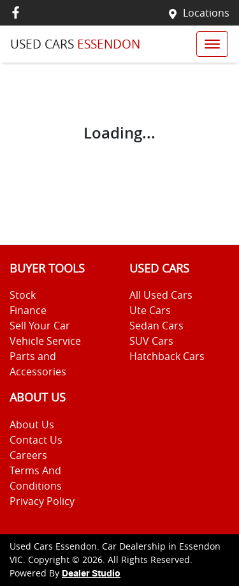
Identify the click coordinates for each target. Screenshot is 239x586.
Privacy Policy (42, 501)
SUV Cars (151, 341)
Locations (206, 13)
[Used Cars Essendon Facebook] (18, 12)
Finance (28, 310)
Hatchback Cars (167, 356)
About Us (32, 424)
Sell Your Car (40, 326)
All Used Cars (160, 295)
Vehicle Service (45, 341)
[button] (212, 44)
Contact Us (36, 440)
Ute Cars (150, 310)
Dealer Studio (91, 573)
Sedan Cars (156, 326)
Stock (23, 295)
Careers (28, 455)
